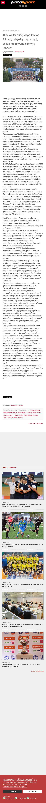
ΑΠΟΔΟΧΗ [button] (32, 791)
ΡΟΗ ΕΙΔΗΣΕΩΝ (9, 468)
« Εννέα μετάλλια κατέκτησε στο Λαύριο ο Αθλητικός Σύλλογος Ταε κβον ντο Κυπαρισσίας (22, 412)
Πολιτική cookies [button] (21, 784)
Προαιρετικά (21, 798)
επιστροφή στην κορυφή (35, 423)
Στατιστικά (32, 798)
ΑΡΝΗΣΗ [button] (12, 791)
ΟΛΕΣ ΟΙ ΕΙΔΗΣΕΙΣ (37, 671)
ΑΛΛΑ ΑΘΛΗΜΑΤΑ (17, 405)
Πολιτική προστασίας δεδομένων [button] (15, 787)
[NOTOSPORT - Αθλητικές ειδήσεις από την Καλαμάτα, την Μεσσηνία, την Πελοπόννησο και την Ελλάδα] (23, 2)
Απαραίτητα (9, 798)
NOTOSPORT (19, 52)
